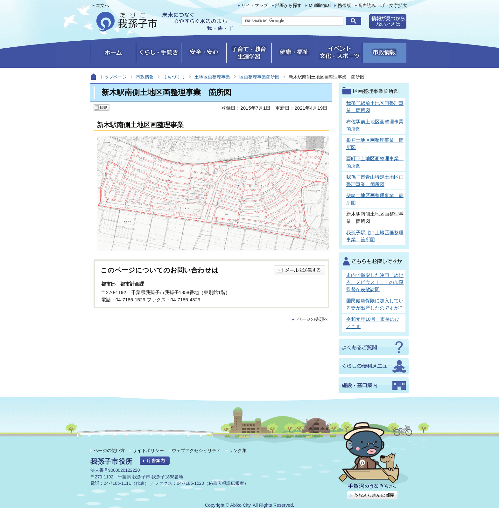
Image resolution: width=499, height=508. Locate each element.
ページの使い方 (109, 450)
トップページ (113, 76)
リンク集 (238, 450)
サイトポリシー (148, 450)
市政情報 (145, 76)
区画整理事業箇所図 (259, 76)
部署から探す (288, 5)
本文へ (102, 5)
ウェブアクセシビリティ (196, 450)
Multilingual (320, 5)
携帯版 (344, 5)
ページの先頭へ (312, 319)
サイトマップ (254, 5)
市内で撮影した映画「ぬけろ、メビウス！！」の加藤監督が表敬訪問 (375, 282)
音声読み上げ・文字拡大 (382, 5)
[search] (292, 21)
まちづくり (174, 76)
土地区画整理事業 (212, 76)
